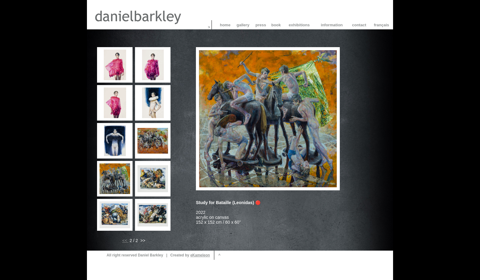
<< (125, 240)
